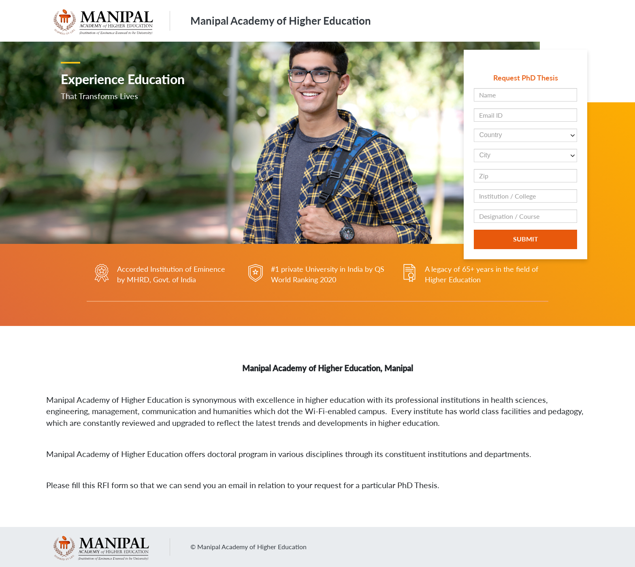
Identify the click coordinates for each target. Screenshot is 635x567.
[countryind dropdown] (525, 135)
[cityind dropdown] (525, 155)
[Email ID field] (525, 115)
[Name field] (525, 95)
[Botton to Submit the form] (525, 239)
